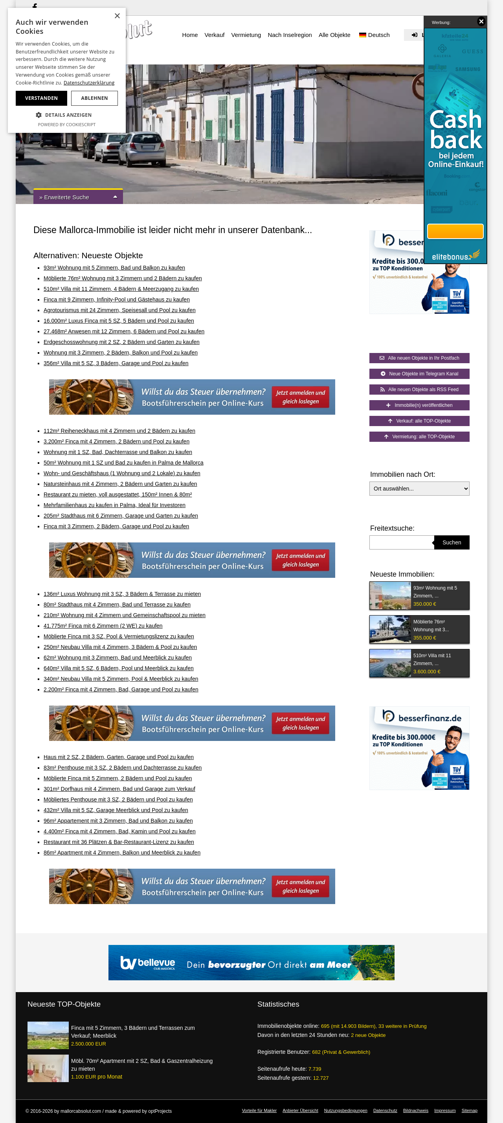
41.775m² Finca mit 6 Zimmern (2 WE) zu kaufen (103, 626)
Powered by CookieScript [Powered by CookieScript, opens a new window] (67, 124)
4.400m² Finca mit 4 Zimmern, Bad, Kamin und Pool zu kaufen (120, 831)
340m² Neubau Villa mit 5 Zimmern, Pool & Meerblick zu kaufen (121, 679)
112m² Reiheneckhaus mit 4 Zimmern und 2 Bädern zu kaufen (119, 431)
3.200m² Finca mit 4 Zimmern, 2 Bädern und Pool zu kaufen (116, 441)
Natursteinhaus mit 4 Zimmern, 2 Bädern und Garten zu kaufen (120, 484)
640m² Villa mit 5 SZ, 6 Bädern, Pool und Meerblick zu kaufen (119, 668)
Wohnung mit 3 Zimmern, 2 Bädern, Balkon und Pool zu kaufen (121, 352)
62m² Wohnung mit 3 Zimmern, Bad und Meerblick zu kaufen (118, 657)
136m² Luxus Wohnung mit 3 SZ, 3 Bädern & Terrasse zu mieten (122, 594)
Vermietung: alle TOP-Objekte (419, 436)
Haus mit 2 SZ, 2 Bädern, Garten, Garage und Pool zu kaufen (119, 757)
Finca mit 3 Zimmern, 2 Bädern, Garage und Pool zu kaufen (116, 526)
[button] (67, 115)
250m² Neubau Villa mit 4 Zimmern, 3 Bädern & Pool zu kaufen (120, 647)
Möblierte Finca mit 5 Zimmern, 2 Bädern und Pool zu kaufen (118, 778)
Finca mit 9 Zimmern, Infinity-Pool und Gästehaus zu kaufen (117, 299)
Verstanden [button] (41, 98)
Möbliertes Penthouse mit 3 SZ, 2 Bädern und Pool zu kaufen (118, 799)
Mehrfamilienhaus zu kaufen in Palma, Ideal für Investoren (114, 505)
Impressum (444, 1110)
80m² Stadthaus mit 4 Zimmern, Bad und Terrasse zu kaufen (117, 604)
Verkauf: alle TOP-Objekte (419, 421)
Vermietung (246, 34)
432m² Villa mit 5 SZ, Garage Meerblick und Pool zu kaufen (116, 810)
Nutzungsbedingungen (345, 1110)
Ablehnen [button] (94, 98)
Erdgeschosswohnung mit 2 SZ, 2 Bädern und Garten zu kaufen (122, 342)
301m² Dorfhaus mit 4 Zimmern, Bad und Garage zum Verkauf (119, 789)
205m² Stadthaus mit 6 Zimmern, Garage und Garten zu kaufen (121, 516)
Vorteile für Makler (259, 1110)
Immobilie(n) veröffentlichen (419, 405)
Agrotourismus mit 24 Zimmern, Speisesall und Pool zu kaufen (120, 310)
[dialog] (67, 70)
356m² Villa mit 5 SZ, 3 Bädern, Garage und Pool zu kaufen (116, 363)
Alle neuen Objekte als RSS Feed (419, 389)
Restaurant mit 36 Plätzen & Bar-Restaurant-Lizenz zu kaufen (119, 842)
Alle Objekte (335, 34)
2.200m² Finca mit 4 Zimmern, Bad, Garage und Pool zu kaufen (121, 689)
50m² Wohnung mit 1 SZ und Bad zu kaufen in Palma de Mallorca (124, 462)
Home (190, 34)
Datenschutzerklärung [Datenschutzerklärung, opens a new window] (89, 82)
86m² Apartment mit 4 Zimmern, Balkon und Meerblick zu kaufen (122, 852)
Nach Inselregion (290, 34)
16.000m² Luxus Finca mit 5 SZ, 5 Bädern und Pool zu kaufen (119, 321)
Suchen (451, 542)
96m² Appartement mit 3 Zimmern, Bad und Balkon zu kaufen (118, 821)
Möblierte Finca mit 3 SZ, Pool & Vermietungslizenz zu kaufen (119, 636)
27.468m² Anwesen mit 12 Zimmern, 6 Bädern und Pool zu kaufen (124, 331)
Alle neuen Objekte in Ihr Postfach (419, 358)
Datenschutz (385, 1110)
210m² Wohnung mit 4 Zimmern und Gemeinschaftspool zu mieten (125, 615)
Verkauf (215, 34)
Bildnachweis (415, 1110)
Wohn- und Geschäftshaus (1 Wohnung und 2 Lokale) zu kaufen (122, 473)
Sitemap (469, 1110)
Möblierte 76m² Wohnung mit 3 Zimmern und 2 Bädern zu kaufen (123, 278)
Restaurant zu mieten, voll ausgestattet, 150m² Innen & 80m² (118, 494)
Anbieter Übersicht (300, 1110)
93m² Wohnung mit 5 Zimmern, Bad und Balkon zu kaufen (114, 268)
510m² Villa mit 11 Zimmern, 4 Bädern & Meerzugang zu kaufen (121, 289)
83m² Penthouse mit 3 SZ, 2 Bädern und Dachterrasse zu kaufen (123, 768)
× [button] (117, 16)
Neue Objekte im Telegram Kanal (420, 374)
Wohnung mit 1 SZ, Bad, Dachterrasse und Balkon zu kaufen (118, 452)
